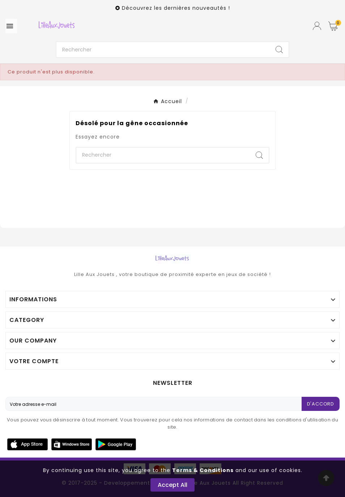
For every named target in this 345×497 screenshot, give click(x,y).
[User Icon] (317, 26)
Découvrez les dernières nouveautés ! (176, 8)
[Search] (279, 50)
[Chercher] (163, 49)
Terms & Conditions (203, 470)
